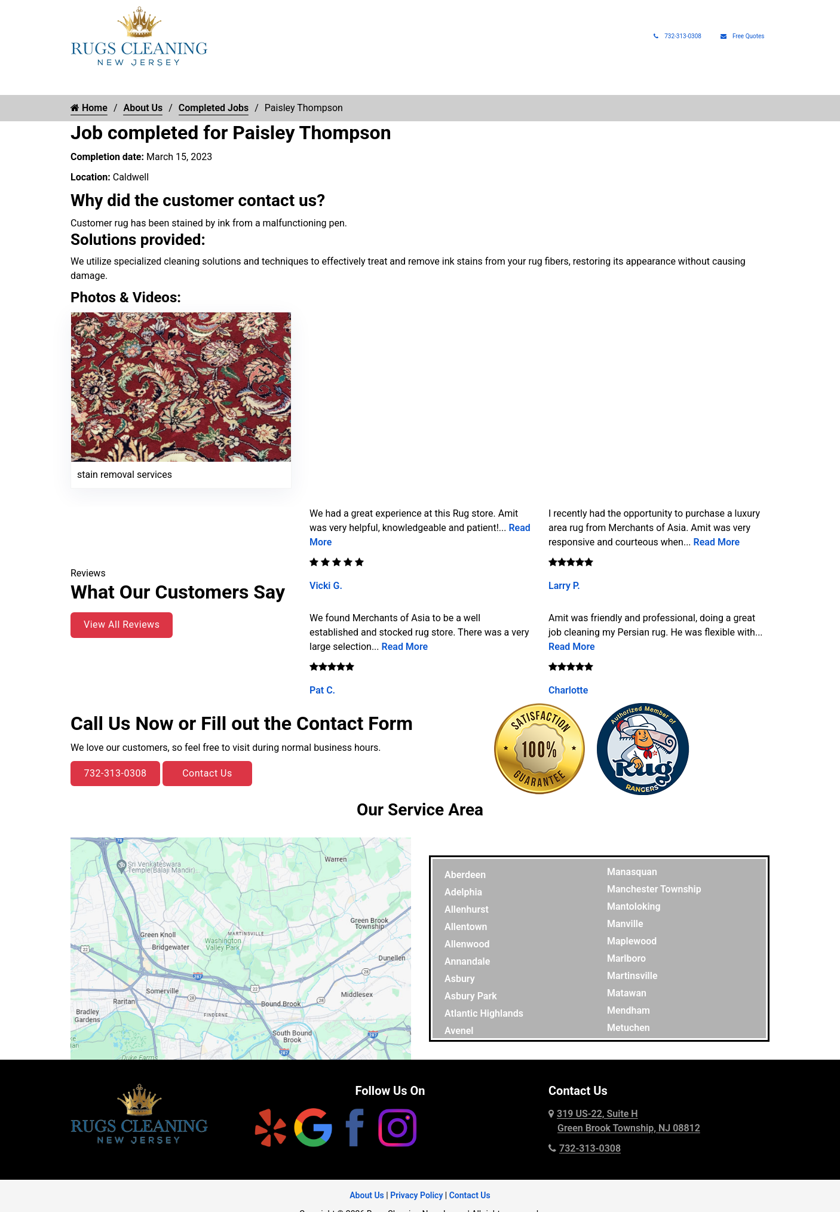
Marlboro (626, 958)
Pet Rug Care (453, 83)
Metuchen (628, 1027)
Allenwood (466, 944)
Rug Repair (287, 83)
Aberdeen (465, 874)
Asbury (459, 978)
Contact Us (207, 773)
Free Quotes (743, 36)
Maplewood (632, 941)
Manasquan (632, 871)
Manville (625, 923)
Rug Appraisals (539, 83)
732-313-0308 (677, 36)
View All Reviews (122, 624)
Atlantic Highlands (483, 1013)
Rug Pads (606, 83)
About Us (661, 83)
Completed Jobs (214, 107)
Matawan (626, 993)
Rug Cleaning (138, 83)
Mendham (628, 1010)
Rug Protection (368, 83)
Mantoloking (634, 906)
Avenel (459, 1030)
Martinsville (632, 975)
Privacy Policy (416, 1195)
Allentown (466, 926)
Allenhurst (466, 909)
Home (82, 83)
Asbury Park (470, 996)
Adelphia (463, 892)
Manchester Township (654, 889)
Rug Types (215, 83)
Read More (405, 646)
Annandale (467, 961)
